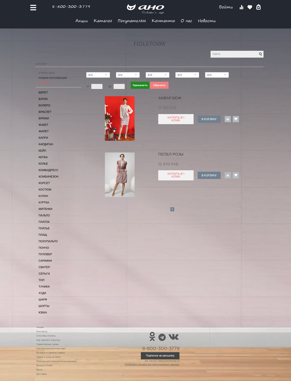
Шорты (44, 306)
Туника (44, 286)
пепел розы (170, 154)
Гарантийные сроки (47, 344)
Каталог (103, 20)
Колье (43, 163)
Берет (43, 92)
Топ (41, 280)
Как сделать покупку (48, 340)
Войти (226, 7)
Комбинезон (48, 176)
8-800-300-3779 (71, 6)
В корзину (209, 119)
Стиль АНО (47, 73)
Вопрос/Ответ (44, 366)
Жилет (44, 131)
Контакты (163, 20)
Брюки (44, 118)
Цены (39, 370)
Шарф (43, 299)
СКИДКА (44, 83)
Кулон (43, 196)
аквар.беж (169, 98)
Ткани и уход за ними (48, 357)
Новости (207, 20)
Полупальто (48, 241)
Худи (42, 293)
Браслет (45, 111)
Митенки (45, 209)
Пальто (44, 215)
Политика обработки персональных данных (152, 364)
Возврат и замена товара (50, 353)
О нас (186, 20)
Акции (81, 20)
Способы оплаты (45, 336)
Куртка (44, 202)
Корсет (44, 183)
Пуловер (45, 254)
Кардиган (46, 144)
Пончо (44, 247)
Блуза (43, 99)
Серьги (44, 273)
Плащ (43, 234)
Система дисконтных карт (51, 349)
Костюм (45, 189)
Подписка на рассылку (160, 356)
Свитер (44, 267)
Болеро (44, 105)
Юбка (43, 312)
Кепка (43, 157)
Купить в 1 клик (176, 119)
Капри (43, 137)
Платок (44, 221)
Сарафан (45, 260)
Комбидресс (48, 170)
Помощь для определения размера (56, 361)
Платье (44, 228)
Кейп (42, 150)
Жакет (43, 124)
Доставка (41, 374)
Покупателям (132, 20)
